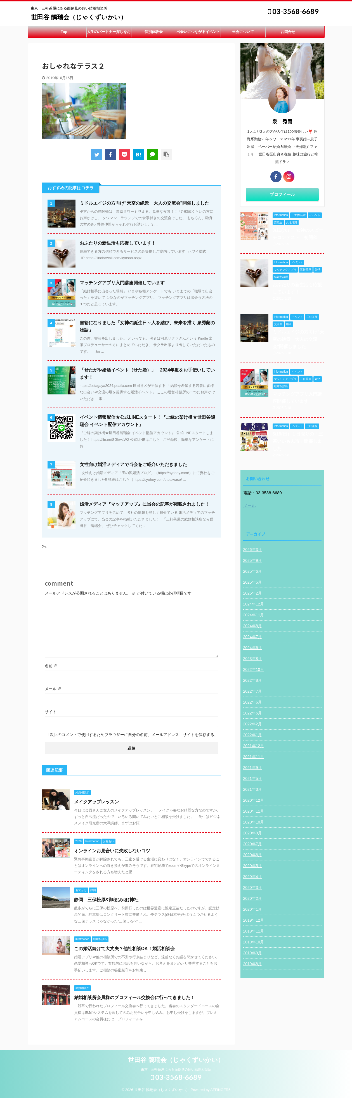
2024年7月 (252, 637)
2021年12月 (253, 746)
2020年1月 (252, 909)
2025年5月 (252, 582)
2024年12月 (253, 604)
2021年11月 (253, 756)
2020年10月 (253, 822)
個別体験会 (154, 32)
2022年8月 (252, 680)
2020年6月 (252, 855)
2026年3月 (252, 549)
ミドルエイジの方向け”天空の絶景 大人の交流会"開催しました (144, 203)
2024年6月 (252, 647)
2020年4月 (252, 876)
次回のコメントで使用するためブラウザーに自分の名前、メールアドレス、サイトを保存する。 (134, 734)
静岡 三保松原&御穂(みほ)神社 (106, 899)
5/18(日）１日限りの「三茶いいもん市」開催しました (298, 441)
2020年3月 (252, 887)
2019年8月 (252, 964)
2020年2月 (252, 898)
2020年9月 (252, 833)
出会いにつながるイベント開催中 (198, 33)
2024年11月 (253, 615)
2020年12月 (253, 800)
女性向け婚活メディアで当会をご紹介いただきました (133, 464)
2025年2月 (252, 593)
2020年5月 (252, 865)
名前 (51, 666)
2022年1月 (252, 735)
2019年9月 (252, 953)
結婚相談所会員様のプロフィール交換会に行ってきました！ (134, 997)
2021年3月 (252, 789)
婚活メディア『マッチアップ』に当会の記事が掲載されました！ (144, 504)
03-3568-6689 (293, 11)
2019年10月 (253, 942)
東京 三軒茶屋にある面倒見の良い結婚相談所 (176, 1069)
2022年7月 (252, 691)
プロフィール (282, 194)
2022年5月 (252, 713)
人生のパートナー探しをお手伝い (109, 33)
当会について (243, 32)
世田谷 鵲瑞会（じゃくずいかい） (79, 17)
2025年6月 (252, 571)
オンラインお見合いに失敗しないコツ (112, 850)
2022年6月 (252, 702)
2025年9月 (252, 560)
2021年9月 (252, 767)
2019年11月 (253, 931)
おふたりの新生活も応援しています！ (118, 243)
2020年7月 (252, 844)
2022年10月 (253, 669)
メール (53, 689)
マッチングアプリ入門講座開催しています (122, 282)
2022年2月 (252, 724)
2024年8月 (252, 626)
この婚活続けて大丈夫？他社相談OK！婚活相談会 (124, 948)
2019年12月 (253, 920)
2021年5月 (252, 778)
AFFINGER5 (220, 1090)
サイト (50, 711)
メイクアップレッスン (96, 801)
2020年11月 (253, 811)
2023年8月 (252, 658)
